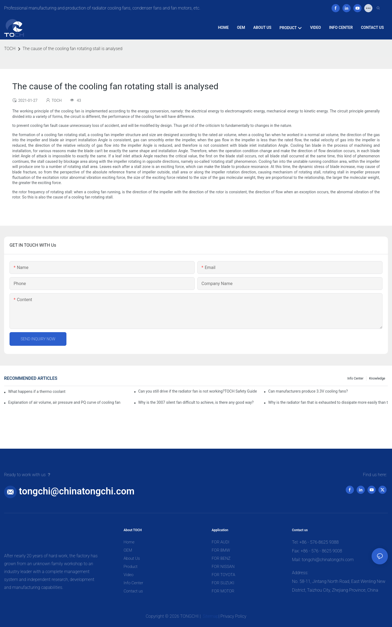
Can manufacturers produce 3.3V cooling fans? (308, 391)
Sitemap (210, 616)
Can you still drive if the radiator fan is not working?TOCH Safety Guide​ (197, 391)
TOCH (10, 48)
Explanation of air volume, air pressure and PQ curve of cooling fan (64, 402)
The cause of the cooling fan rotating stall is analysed (72, 48)
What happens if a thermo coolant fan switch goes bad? (37, 391)
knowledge (377, 378)
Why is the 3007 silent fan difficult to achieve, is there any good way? (196, 402)
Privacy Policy (233, 616)
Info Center (355, 378)
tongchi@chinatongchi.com (76, 491)
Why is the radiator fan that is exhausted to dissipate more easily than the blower (328, 402)
